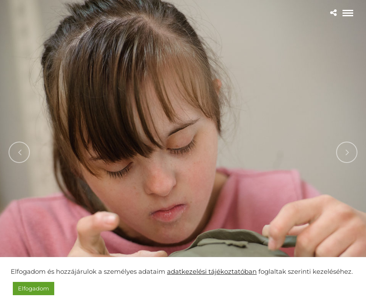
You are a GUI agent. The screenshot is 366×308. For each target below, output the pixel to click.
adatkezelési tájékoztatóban (212, 271)
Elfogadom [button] (33, 288)
